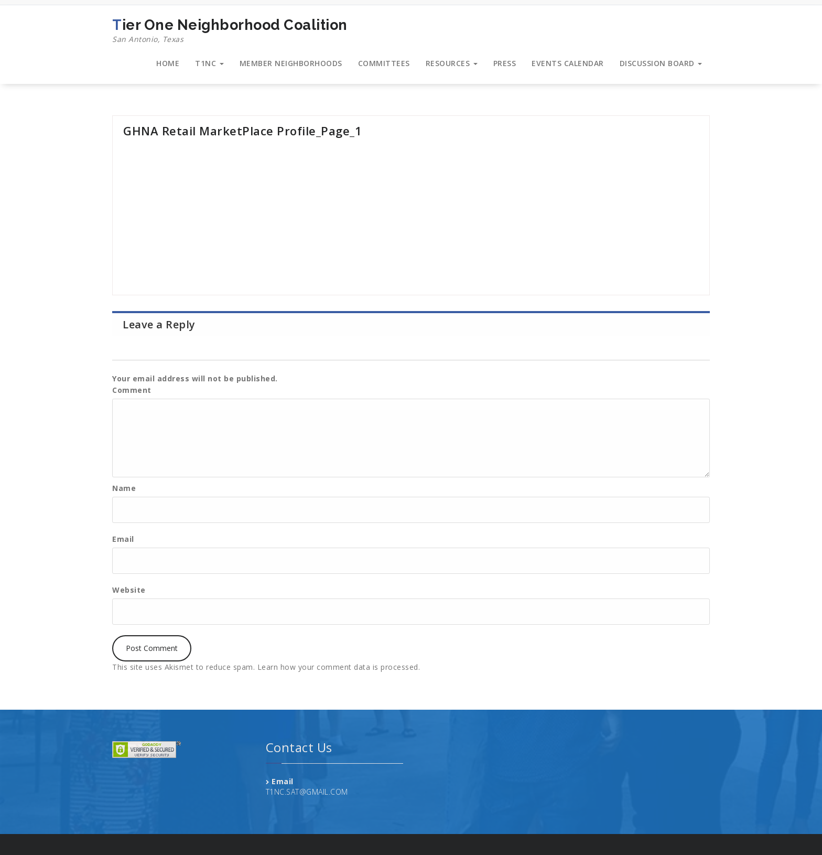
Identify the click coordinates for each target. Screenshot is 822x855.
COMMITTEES (384, 63)
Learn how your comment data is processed (337, 667)
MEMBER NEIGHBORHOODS (291, 63)
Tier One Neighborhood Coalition (230, 31)
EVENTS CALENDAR (568, 63)
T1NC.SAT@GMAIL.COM (307, 792)
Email (123, 539)
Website (129, 590)
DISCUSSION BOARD (661, 63)
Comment (132, 390)
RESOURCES (452, 63)
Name (124, 488)
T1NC (209, 63)
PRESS (504, 63)
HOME (167, 63)
